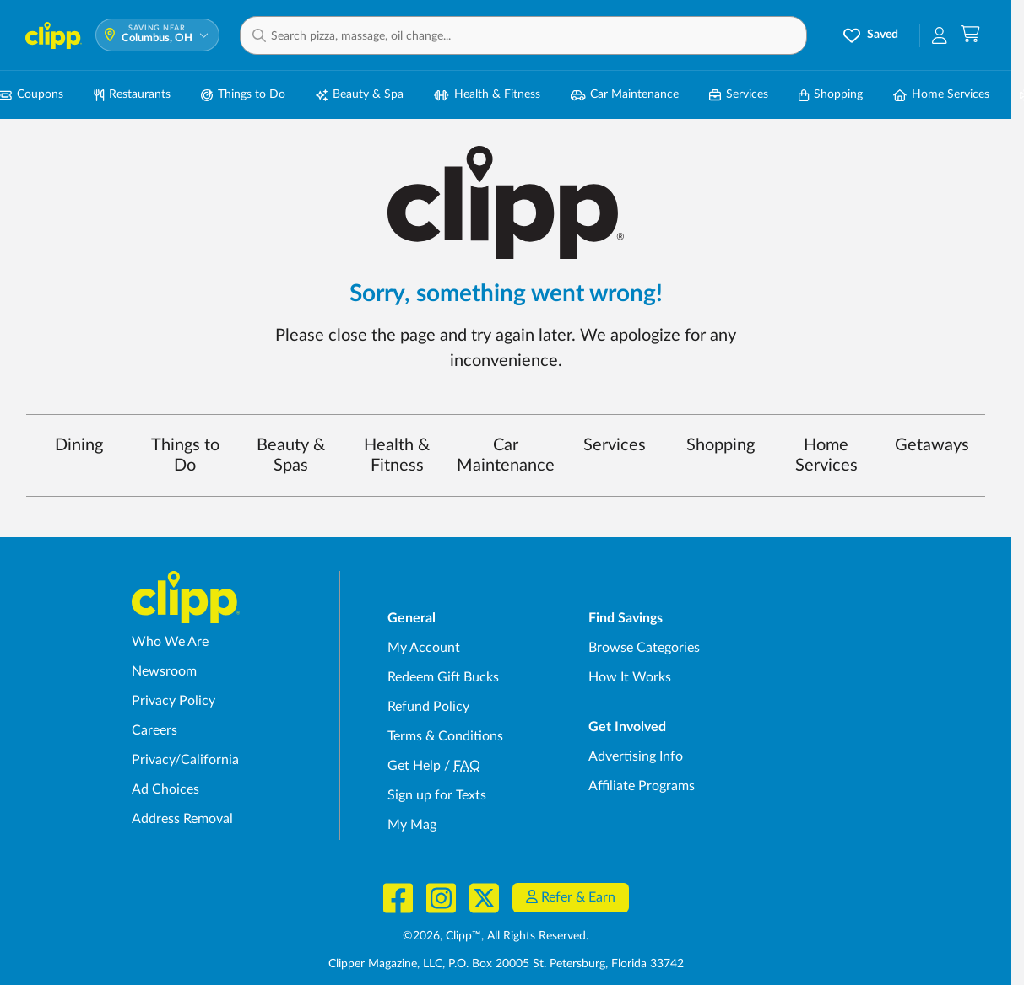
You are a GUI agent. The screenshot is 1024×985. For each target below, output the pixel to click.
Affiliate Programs (641, 786)
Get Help (414, 765)
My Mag (411, 825)
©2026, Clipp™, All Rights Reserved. (495, 936)
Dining (79, 445)
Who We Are (170, 642)
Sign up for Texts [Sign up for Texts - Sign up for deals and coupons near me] (436, 795)
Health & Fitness (397, 455)
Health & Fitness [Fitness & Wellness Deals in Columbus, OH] (487, 95)
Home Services (826, 455)
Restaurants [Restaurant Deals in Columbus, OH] (132, 95)
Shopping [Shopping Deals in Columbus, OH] (831, 95)
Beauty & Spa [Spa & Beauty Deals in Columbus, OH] (360, 95)
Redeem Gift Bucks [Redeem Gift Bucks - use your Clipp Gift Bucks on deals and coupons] (443, 677)
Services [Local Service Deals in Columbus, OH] (738, 95)
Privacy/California (185, 760)
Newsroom (164, 671)
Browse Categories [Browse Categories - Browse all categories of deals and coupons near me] (644, 647)
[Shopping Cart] (970, 35)
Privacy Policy (173, 701)
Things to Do (185, 455)
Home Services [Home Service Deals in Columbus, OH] (941, 95)
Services (614, 445)
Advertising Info (635, 756)
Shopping (720, 445)
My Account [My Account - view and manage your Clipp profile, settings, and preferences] (423, 647)
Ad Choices (165, 789)
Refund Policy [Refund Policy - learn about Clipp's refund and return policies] (428, 706)
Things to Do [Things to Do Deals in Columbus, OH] (243, 95)
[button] (523, 35)
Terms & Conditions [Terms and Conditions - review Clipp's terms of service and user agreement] (445, 736)
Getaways (932, 445)
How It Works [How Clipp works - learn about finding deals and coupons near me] (629, 677)
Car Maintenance (506, 455)
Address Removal (182, 819)
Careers (154, 730)
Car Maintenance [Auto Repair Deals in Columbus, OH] (625, 95)
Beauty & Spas (291, 455)
